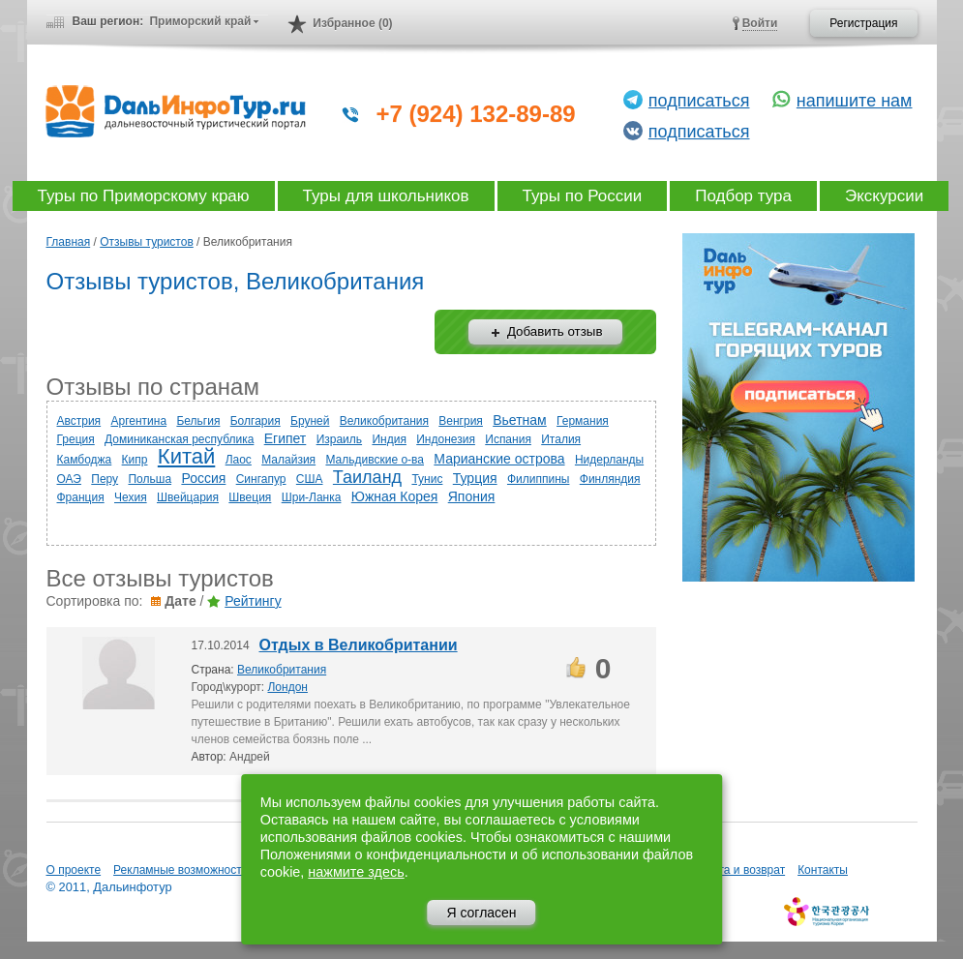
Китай (186, 456)
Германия (583, 421)
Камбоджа (84, 459)
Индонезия (445, 439)
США (309, 479)
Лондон (287, 687)
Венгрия (460, 421)
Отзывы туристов (147, 242)
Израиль (339, 439)
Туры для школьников (386, 196)
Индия (389, 439)
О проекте (74, 870)
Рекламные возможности (180, 870)
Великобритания (384, 421)
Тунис (426, 479)
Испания (508, 439)
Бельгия (198, 421)
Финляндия (610, 479)
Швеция (249, 497)
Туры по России (583, 196)
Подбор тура (743, 196)
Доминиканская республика (179, 439)
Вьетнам (520, 420)
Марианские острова (499, 458)
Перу (104, 479)
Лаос (239, 459)
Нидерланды (609, 459)
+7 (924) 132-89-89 (476, 114)
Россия (203, 478)
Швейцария (188, 497)
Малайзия (288, 459)
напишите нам (855, 100)
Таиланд (367, 477)
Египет (285, 438)
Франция (81, 497)
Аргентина (138, 421)
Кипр (135, 459)
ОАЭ (69, 479)
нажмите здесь (356, 872)
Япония (472, 496)
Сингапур (261, 479)
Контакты (822, 870)
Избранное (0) (352, 23)
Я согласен (481, 912)
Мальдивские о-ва (374, 459)
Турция (475, 478)
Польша (149, 479)
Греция (76, 439)
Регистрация (863, 23)
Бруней (309, 421)
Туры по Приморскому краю (144, 196)
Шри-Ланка (312, 497)
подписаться (699, 100)
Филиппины (538, 479)
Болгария (255, 421)
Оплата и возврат (737, 870)
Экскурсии (884, 196)
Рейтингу (253, 601)
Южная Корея (394, 496)
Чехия (130, 497)
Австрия (79, 421)
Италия (561, 439)
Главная (68, 242)
